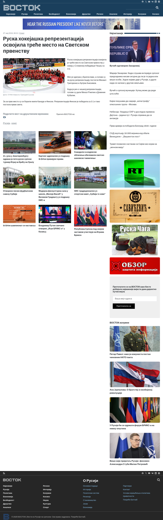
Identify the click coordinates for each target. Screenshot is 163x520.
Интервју (127, 14)
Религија (87, 497)
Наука (46, 500)
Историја (87, 489)
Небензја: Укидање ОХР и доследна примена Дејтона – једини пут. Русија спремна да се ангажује (132, 115)
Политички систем (91, 493)
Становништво (89, 500)
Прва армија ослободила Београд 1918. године (133, 126)
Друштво (86, 14)
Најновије (10, 14)
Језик (85, 504)
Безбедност (54, 14)
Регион (100, 14)
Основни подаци (90, 486)
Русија (25, 14)
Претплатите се (123, 306)
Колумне (142, 14)
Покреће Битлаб (130, 500)
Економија (71, 14)
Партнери (127, 486)
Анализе (113, 14)
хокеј (14, 123)
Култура (47, 504)
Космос (155, 14)
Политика (38, 14)
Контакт (126, 489)
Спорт (21, 33)
